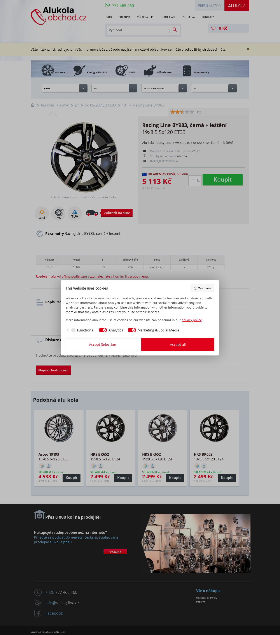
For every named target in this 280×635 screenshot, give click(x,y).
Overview (203, 288)
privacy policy (191, 320)
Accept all (178, 344)
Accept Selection (102, 344)
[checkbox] (80, 330)
